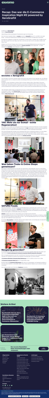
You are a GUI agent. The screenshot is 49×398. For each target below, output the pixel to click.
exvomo (19, 36)
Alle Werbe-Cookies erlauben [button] (35, 396)
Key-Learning (10, 219)
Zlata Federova (11, 30)
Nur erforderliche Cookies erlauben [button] (15, 396)
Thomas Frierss (16, 91)
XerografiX (28, 36)
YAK (27, 128)
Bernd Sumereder (9, 32)
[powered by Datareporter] (48, 391)
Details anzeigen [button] (25, 396)
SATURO (19, 209)
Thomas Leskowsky (26, 45)
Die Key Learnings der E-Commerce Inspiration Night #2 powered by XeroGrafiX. (24, 253)
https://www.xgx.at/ (9, 93)
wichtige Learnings (27, 135)
